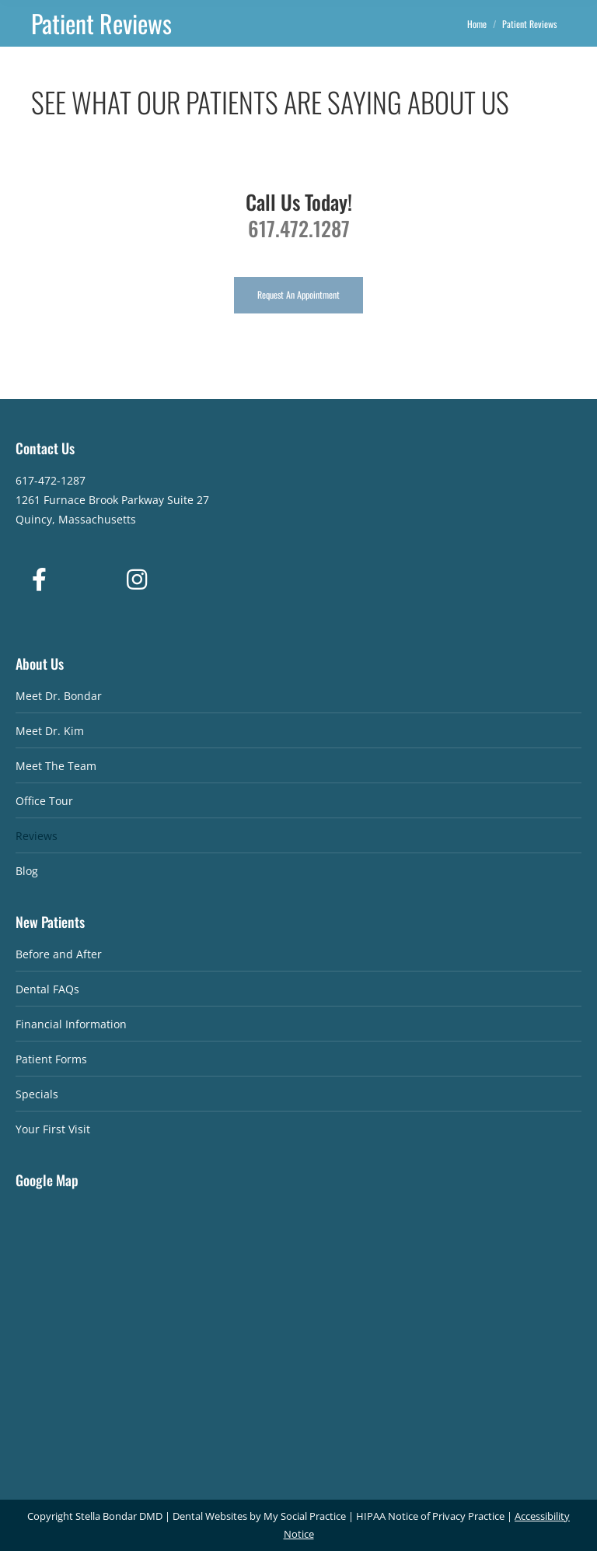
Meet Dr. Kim (50, 730)
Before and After (59, 954)
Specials (37, 1094)
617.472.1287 (299, 228)
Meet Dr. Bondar (59, 695)
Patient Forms (51, 1059)
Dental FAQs (47, 989)
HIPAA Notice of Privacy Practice (430, 1516)
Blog (27, 870)
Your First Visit (53, 1129)
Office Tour (44, 800)
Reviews (37, 835)
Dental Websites (210, 1516)
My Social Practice (303, 1516)
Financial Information (71, 1024)
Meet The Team (56, 765)
